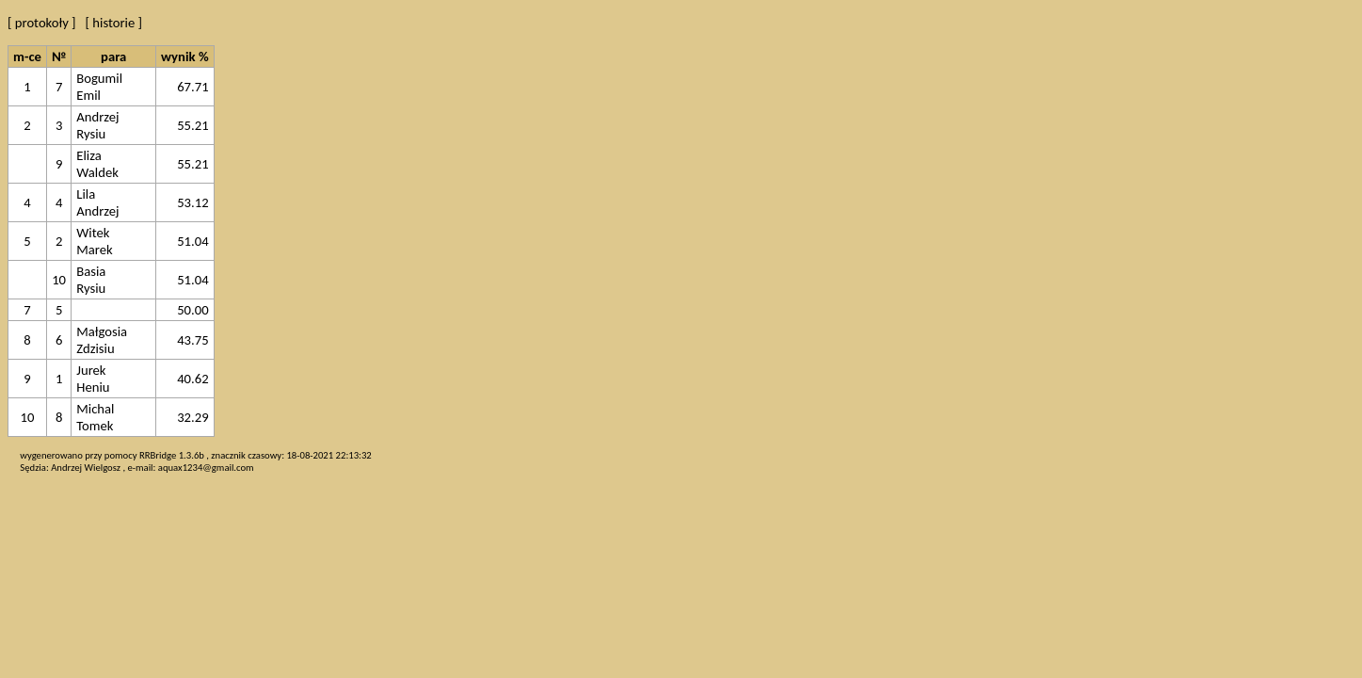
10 (59, 279)
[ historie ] (114, 22)
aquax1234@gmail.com (206, 467)
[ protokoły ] (42, 22)
